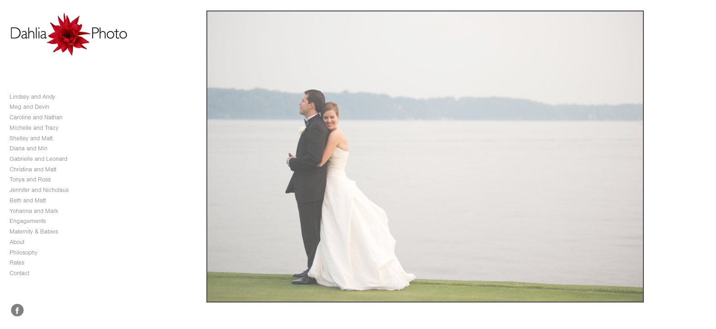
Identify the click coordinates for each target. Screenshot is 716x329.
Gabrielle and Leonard (38, 158)
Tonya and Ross (30, 179)
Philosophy (23, 252)
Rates (17, 262)
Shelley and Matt (31, 138)
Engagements (28, 221)
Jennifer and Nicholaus (39, 189)
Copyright (698, 321)
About (17, 242)
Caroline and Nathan (36, 117)
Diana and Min (28, 148)
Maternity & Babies (34, 231)
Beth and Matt (28, 200)
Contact (19, 273)
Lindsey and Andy (32, 96)
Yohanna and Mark (34, 210)
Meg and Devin (29, 106)
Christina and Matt (33, 169)
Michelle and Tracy (34, 127)
